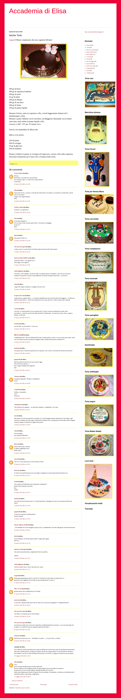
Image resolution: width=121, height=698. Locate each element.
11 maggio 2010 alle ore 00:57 (22, 677)
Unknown (17, 376)
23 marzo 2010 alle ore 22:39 (22, 229)
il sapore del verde (19, 295)
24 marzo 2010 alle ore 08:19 (22, 342)
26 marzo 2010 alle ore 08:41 (22, 530)
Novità (88, 59)
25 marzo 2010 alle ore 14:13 (22, 475)
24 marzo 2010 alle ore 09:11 (22, 370)
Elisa (15, 190)
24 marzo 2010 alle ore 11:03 (22, 438)
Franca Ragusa (18, 173)
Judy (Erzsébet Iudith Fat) (22, 258)
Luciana (16, 308)
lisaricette (17, 470)
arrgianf (16, 575)
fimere (16, 444)
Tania (15, 284)
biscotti (88, 45)
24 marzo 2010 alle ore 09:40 (22, 383)
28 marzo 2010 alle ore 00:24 (22, 605)
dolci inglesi (90, 54)
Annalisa (16, 324)
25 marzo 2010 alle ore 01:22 (22, 464)
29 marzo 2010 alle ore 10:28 (22, 616)
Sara (15, 416)
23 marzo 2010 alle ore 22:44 (22, 252)
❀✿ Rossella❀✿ (19, 335)
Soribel (16, 481)
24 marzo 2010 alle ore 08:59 (22, 353)
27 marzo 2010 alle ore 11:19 (22, 583)
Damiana (16, 348)
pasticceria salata (91, 66)
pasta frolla (90, 63)
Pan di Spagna (90, 61)
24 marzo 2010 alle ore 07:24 (22, 329)
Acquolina (17, 389)
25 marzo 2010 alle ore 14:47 (22, 492)
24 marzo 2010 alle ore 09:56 (22, 398)
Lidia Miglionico (19, 271)
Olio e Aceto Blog (19, 589)
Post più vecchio (73, 684)
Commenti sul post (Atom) (22, 688)
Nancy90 (16, 459)
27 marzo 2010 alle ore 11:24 (22, 594)
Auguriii (12, 40)
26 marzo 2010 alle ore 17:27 (22, 569)
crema (88, 47)
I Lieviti (89, 57)
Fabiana (16, 498)
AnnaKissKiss (18, 404)
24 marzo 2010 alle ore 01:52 (22, 302)
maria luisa (17, 600)
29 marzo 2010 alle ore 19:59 (22, 629)
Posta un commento (17, 680)
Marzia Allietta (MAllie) (21, 525)
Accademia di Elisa (37, 11)
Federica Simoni (19, 207)
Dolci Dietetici (91, 52)
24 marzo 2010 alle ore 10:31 (22, 409)
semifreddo (90, 68)
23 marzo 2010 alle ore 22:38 (22, 184)
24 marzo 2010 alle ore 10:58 (22, 425)
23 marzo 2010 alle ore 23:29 (22, 265)
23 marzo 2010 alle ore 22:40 (22, 240)
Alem (15, 431)
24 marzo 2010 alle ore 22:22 (22, 453)
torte (16, 164)
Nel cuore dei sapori (20, 247)
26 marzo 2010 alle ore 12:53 (22, 558)
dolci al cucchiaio (91, 50)
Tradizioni (89, 73)
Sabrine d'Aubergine (20, 549)
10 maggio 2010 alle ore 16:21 (22, 656)
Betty (15, 536)
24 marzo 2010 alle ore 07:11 (22, 317)
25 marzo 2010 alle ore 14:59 (22, 505)
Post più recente (14, 684)
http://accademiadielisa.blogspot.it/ (94, 32)
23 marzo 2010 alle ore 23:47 (22, 278)
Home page (43, 684)
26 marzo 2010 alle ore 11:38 (22, 543)
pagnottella (17, 359)
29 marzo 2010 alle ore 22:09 (22, 641)
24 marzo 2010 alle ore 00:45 (22, 289)
